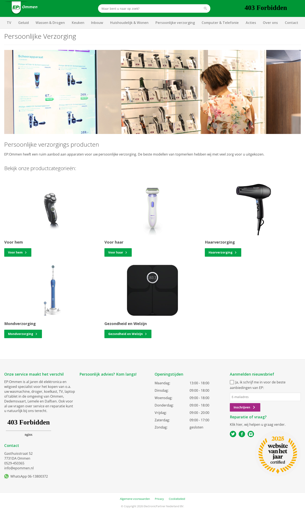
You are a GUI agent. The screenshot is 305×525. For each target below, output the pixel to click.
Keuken (78, 22)
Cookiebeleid (177, 499)
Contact (291, 22)
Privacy (159, 499)
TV (9, 22)
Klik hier (236, 424)
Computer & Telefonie (220, 22)
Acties (251, 22)
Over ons (270, 22)
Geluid (23, 22)
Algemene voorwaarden (135, 499)
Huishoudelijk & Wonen (129, 22)
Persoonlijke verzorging (175, 22)
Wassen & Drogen (50, 22)
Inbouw (97, 22)
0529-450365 (14, 463)
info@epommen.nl (19, 468)
